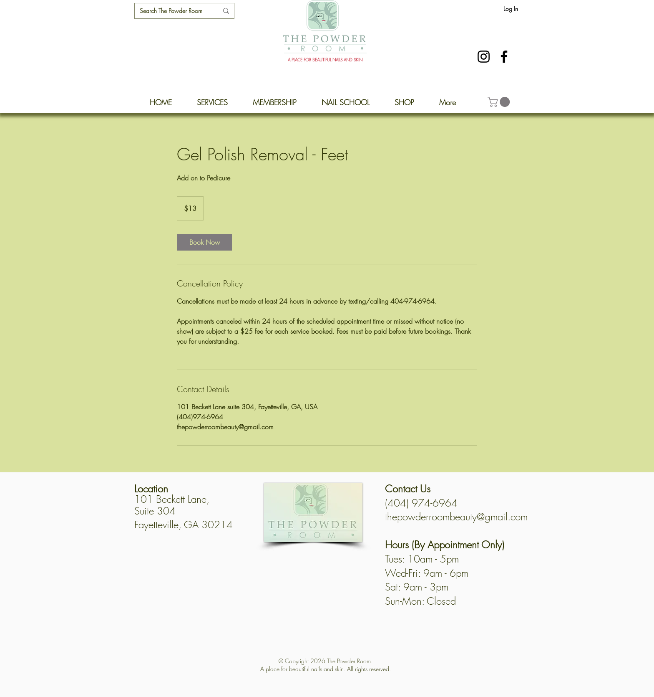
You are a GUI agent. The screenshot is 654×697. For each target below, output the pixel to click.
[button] (500, 102)
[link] (204, 242)
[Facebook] (504, 56)
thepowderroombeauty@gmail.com (456, 516)
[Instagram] (483, 56)
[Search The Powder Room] (173, 10)
